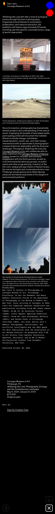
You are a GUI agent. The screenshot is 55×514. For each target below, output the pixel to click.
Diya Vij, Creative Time (17, 410)
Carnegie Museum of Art (13, 151)
